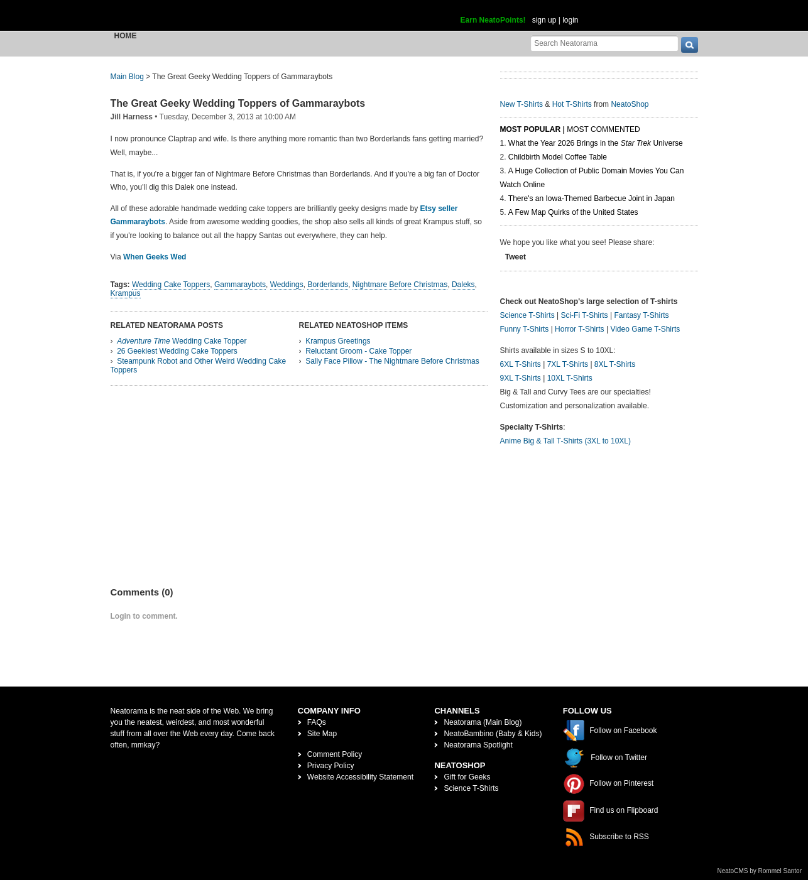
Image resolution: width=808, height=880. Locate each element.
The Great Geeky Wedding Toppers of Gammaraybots (238, 103)
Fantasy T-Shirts (641, 315)
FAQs (316, 722)
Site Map (322, 733)
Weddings (286, 284)
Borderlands (327, 284)
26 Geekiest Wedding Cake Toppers (177, 351)
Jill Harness (132, 116)
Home (125, 35)
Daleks (463, 284)
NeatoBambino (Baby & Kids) (493, 733)
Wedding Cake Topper (181, 341)
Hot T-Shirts (572, 104)
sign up (544, 20)
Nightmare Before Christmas (399, 284)
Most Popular (530, 129)
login (570, 20)
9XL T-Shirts (520, 378)
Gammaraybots (240, 284)
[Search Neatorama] (604, 43)
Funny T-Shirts (524, 329)
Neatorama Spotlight (478, 745)
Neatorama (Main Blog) (482, 722)
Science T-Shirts (527, 315)
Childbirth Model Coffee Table (557, 157)
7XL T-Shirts (567, 364)
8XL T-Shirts (614, 364)
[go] (689, 45)
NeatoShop (629, 104)
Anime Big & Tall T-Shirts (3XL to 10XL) (565, 441)
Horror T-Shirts (579, 329)
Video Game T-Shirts (645, 329)
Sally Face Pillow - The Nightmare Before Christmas (392, 361)
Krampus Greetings (337, 341)
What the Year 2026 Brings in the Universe (595, 143)
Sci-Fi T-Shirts (584, 315)
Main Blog (127, 76)
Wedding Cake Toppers (171, 284)
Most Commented (603, 129)
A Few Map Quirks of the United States (573, 212)
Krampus (126, 293)
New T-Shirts (521, 104)
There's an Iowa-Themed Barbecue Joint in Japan (591, 198)
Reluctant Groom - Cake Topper (358, 351)
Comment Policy (334, 754)
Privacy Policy (330, 765)
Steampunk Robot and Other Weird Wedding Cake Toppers (199, 365)
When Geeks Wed (154, 257)
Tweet (515, 257)
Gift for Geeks (467, 777)
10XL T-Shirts (569, 378)
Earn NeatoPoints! (493, 20)
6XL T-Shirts (520, 364)
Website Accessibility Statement (360, 777)
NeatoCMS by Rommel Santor (760, 870)
